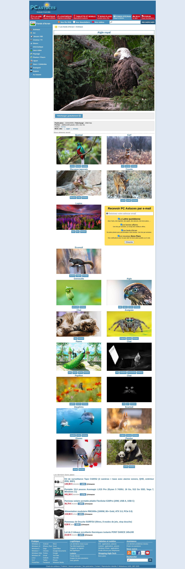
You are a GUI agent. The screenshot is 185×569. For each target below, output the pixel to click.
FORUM (148, 17)
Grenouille (79, 279)
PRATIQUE (49, 17)
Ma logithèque (75, 550)
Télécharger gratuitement (69, 116)
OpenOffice (57, 548)
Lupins (79, 203)
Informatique (38, 47)
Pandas (129, 438)
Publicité (64, 566)
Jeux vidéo (37, 50)
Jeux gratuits (74, 560)
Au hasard (37, 75)
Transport (37, 68)
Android (45, 544)
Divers (35, 43)
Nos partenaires (88, 566)
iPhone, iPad (47, 546)
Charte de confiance (53, 566)
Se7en (63, 127)
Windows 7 (35, 551)
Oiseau (79, 438)
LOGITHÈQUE (64, 17)
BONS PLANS (104, 17)
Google (55, 553)
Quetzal (79, 135)
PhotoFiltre (35, 562)
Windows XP (36, 555)
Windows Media (58, 562)
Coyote (129, 169)
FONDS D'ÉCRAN (122, 17)
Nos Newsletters (83, 22)
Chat (79, 310)
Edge (45, 548)
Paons (79, 341)
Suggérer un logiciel (77, 548)
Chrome (46, 551)
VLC (33, 560)
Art (34, 33)
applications (106, 544)
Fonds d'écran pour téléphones (108, 550)
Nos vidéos (99, 22)
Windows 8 (35, 548)
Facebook (46, 562)
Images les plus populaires (79, 558)
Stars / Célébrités (40, 64)
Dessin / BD (38, 36)
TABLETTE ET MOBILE (84, 17)
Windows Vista (37, 553)
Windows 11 (36, 544)
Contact (97, 566)
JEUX (136, 17)
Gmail (45, 555)
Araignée (129, 310)
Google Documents (59, 551)
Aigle (129, 279)
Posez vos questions (134, 546)
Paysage (36, 54)
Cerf (129, 135)
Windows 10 (36, 546)
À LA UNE (36, 17)
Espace (36, 71)
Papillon (79, 376)
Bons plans (102, 556)
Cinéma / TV (38, 40)
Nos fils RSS (66, 22)
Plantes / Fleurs (39, 57)
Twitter (45, 560)
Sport (35, 61)
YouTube (56, 555)
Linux (34, 558)
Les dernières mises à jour (79, 544)
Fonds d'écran (43, 23)
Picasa (55, 560)
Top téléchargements (77, 546)
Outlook (45, 558)
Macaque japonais (79, 169)
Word (54, 544)
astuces (113, 544)
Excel (55, 546)
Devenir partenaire (74, 566)
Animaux (36, 29)
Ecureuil (79, 247)
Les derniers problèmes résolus (137, 544)
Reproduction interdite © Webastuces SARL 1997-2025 (120, 566)
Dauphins (79, 407)
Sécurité (55, 558)
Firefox (45, 553)
